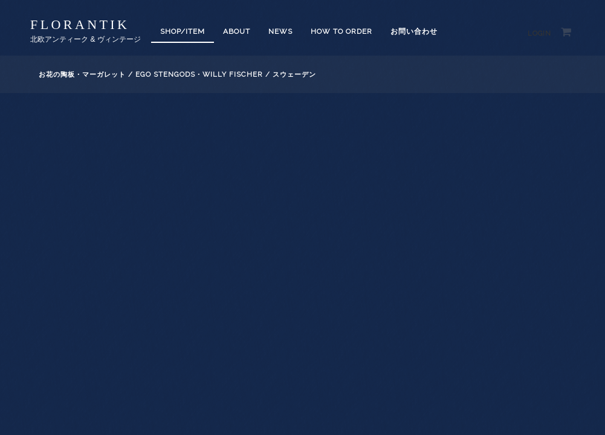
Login (539, 33)
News (280, 31)
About (236, 31)
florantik (79, 24)
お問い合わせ (414, 31)
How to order (341, 31)
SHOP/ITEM (182, 31)
